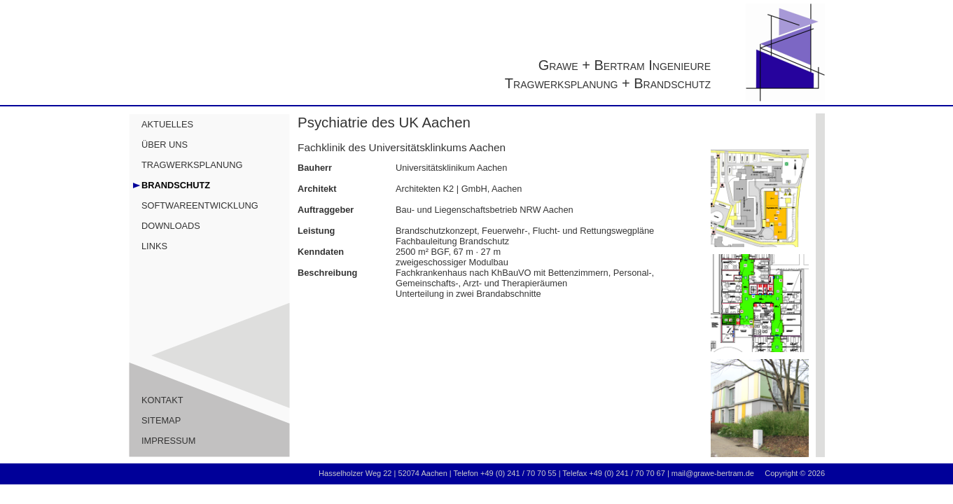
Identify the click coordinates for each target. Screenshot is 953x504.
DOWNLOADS (170, 225)
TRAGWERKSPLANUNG (191, 165)
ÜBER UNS (164, 144)
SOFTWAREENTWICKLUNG (199, 205)
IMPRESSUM (168, 440)
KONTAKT (162, 400)
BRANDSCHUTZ (175, 185)
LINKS (154, 246)
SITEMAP (161, 420)
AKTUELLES (167, 124)
